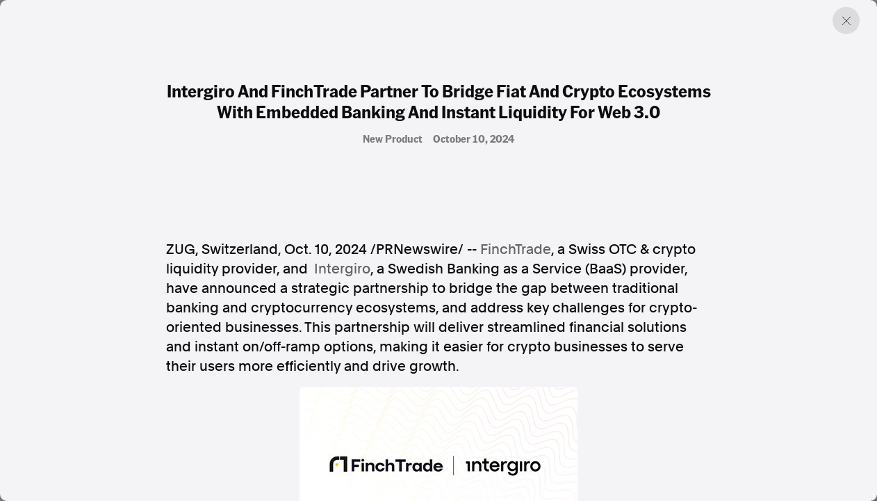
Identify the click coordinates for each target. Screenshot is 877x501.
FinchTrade (515, 249)
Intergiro (342, 268)
